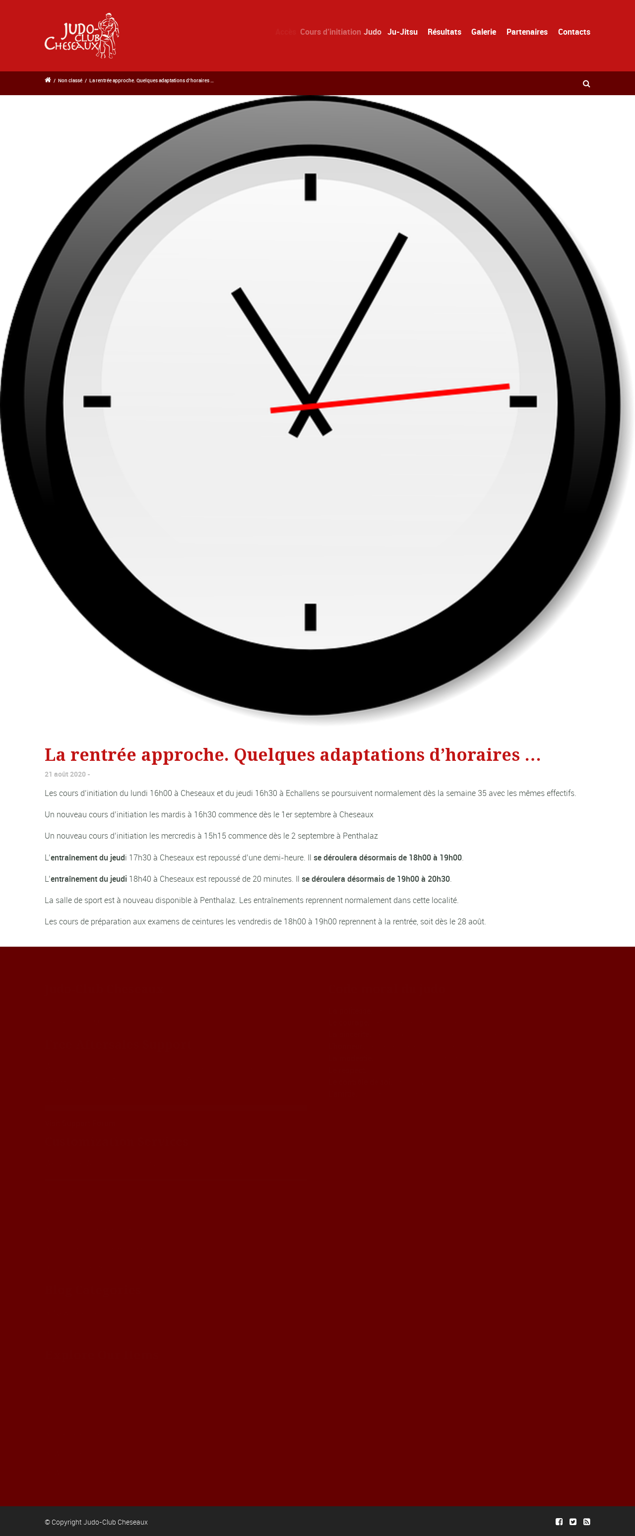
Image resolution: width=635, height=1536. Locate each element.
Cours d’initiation (336, 31)
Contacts (574, 31)
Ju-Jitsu (406, 31)
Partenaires (527, 31)
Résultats (444, 31)
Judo (379, 31)
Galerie (483, 31)
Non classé (70, 80)
